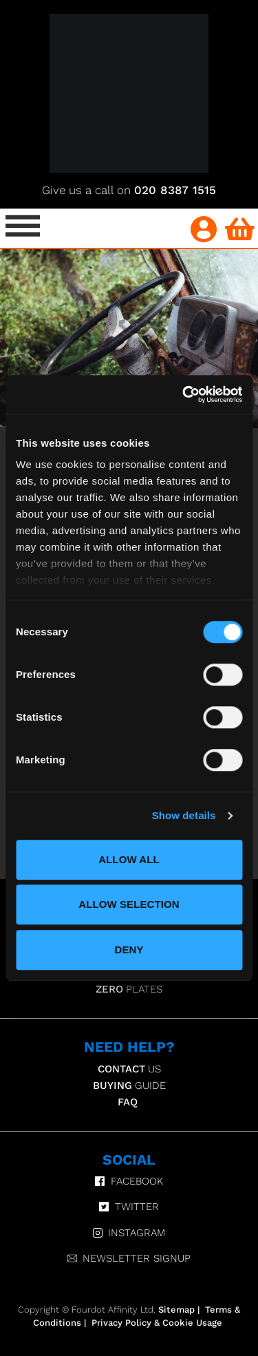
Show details (184, 815)
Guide (129, 1085)
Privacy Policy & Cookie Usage (157, 1322)
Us (129, 1069)
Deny (128, 949)
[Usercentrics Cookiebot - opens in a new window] (183, 394)
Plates (129, 989)
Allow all (129, 859)
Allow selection (129, 904)
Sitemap (176, 1309)
